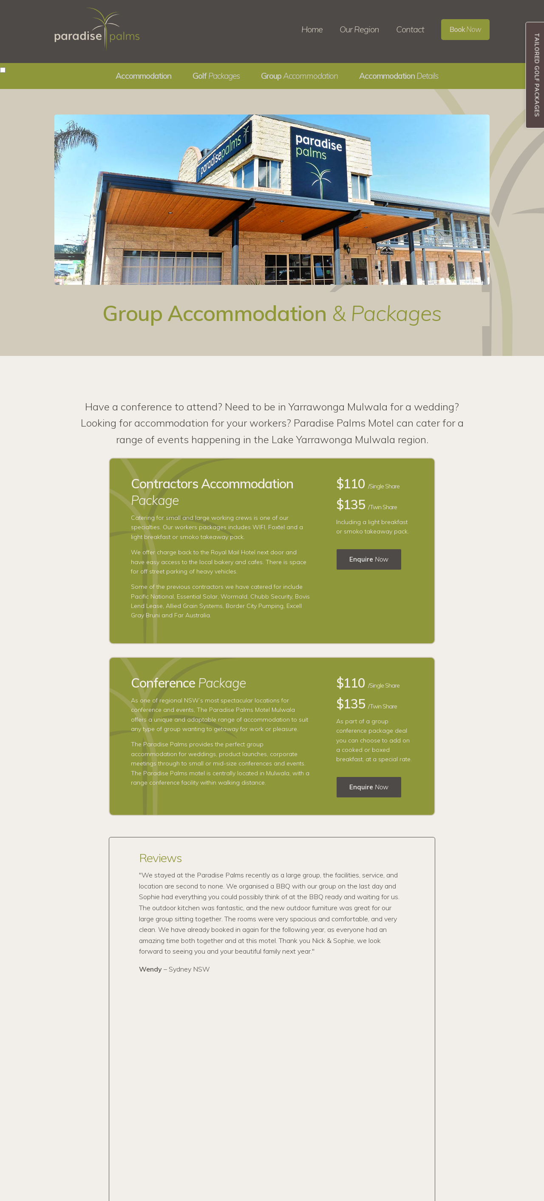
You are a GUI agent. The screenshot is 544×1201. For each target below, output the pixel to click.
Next (438, 904)
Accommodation (398, 76)
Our (284, 1084)
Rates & (278, 1111)
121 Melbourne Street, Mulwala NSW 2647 (408, 1140)
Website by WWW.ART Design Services (272, 1193)
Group (299, 76)
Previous (109, 904)
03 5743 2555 (373, 1092)
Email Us (367, 1116)
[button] (3, 70)
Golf (216, 76)
